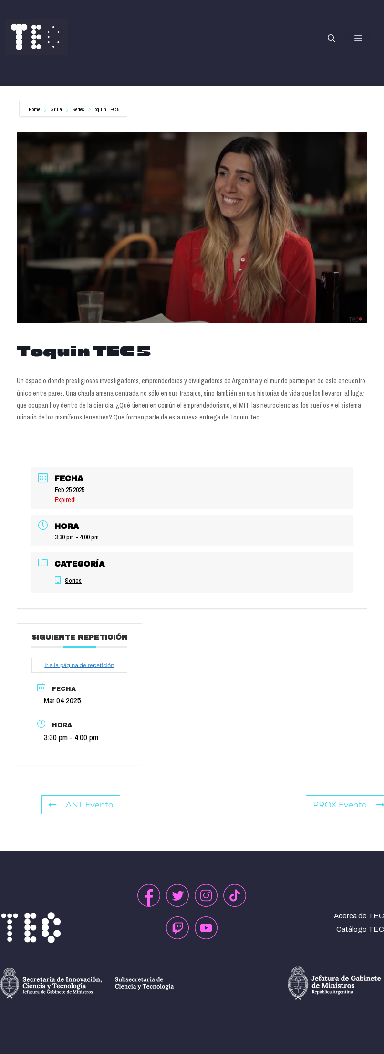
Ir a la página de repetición (79, 665)
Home (35, 109)
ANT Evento (80, 804)
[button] (331, 37)
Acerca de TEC (359, 916)
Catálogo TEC (360, 929)
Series (78, 109)
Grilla (56, 109)
